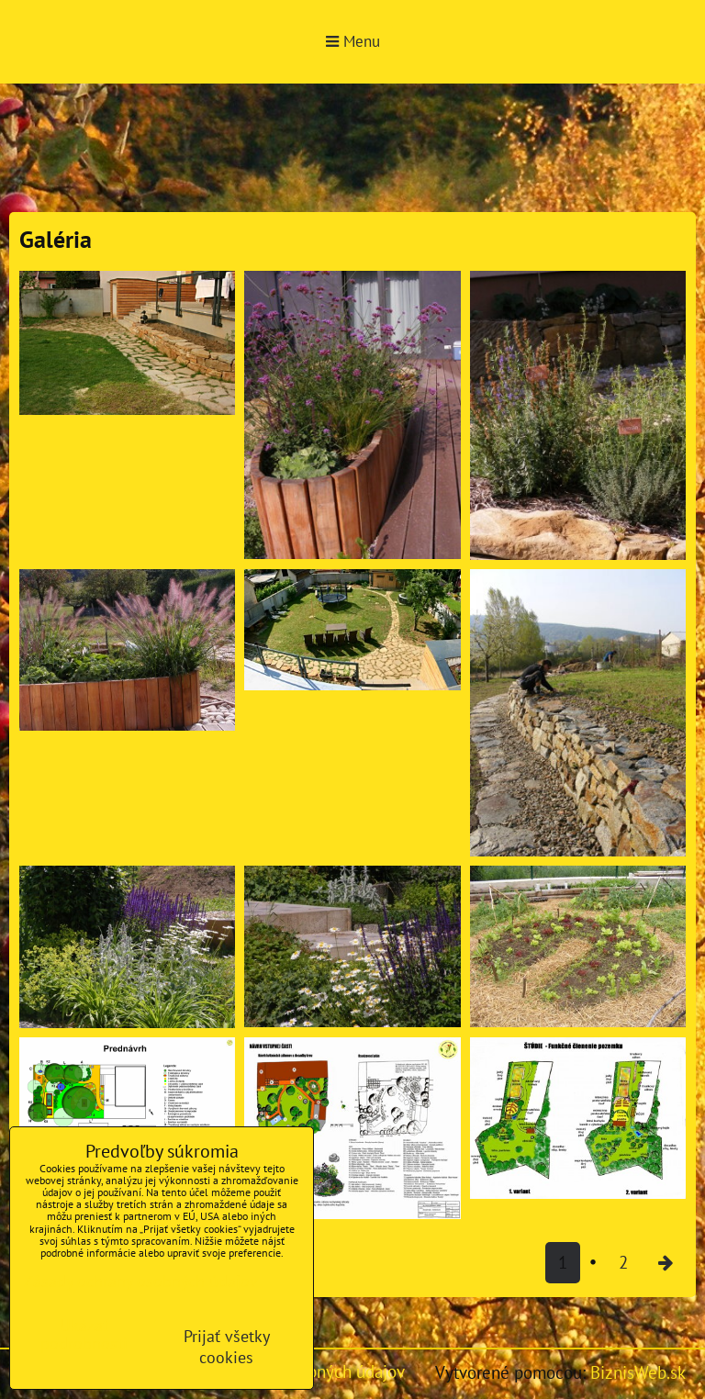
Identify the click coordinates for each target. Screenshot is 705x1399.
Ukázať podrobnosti (84, 1334)
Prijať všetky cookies (227, 1347)
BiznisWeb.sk (638, 1371)
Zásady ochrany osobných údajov (141, 1281)
